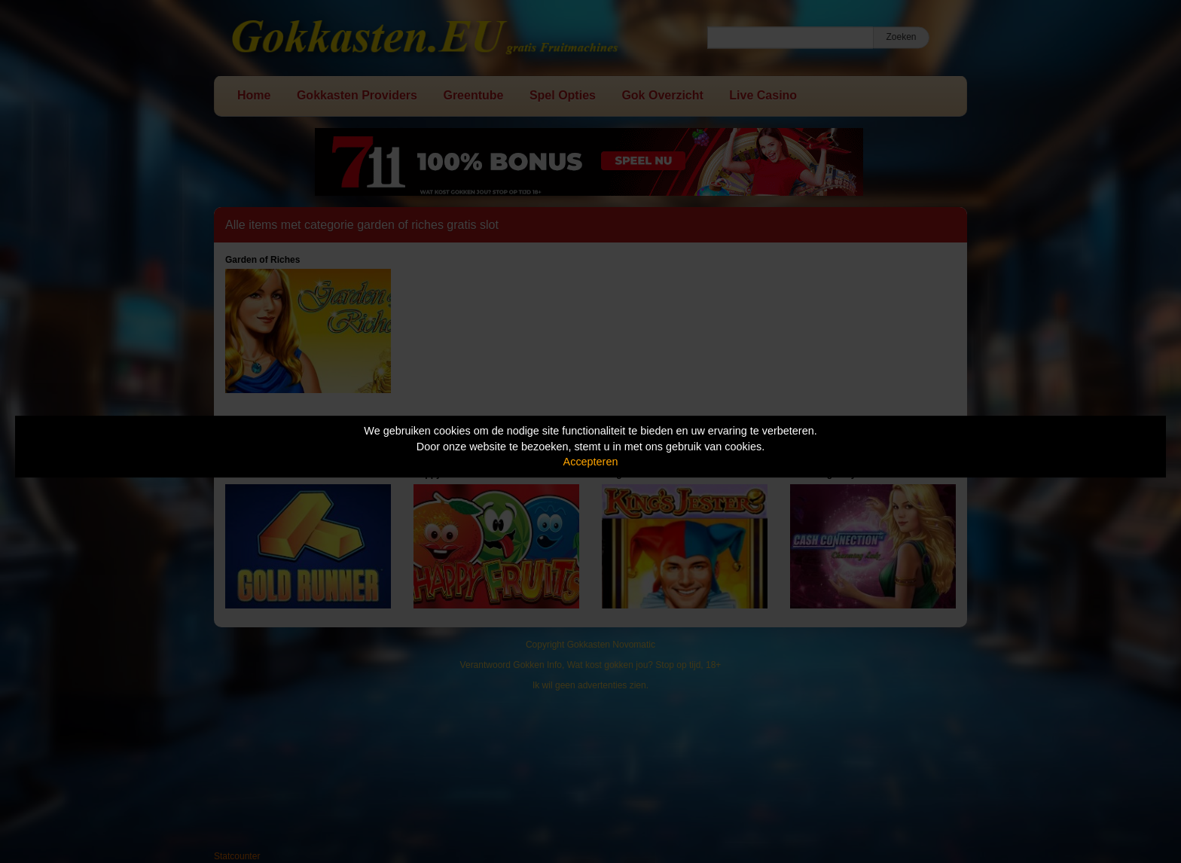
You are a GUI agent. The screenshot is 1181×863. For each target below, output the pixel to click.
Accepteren (590, 462)
